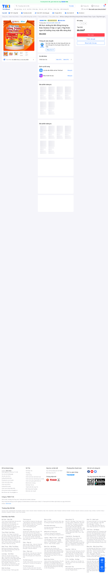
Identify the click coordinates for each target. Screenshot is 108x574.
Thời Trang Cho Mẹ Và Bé (8, 521)
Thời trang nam (27, 529)
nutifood (64, 510)
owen (27, 510)
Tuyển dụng (29, 474)
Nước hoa (7, 563)
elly (44, 510)
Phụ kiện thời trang (49, 525)
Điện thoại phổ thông (9, 549)
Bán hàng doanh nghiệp (31, 489)
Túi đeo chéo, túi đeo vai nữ (29, 561)
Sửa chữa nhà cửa (51, 549)
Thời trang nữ (27, 519)
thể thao (50, 9)
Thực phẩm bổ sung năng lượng (96, 541)
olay (90, 510)
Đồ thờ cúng (50, 555)
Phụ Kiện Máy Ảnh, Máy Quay (94, 548)
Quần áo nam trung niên (32, 538)
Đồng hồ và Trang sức (50, 531)
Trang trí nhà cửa (48, 548)
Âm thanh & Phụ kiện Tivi (93, 521)
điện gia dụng (18, 9)
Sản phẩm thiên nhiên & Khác (10, 560)
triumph (59, 510)
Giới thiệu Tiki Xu (30, 485)
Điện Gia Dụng (6, 568)
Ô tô (74, 562)
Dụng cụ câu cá (93, 536)
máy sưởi (89, 561)
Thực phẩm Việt (14, 535)
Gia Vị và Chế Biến (51, 563)
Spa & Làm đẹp (75, 552)
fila (20, 512)
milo (47, 510)
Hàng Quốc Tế (69, 519)
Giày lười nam (26, 553)
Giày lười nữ (35, 547)
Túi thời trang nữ (28, 560)
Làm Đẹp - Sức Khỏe (8, 554)
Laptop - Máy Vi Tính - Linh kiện (53, 537)
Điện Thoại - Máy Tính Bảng (10, 546)
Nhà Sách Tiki (69, 566)
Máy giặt (91, 524)
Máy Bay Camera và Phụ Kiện (96, 555)
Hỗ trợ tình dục (13, 563)
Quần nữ (33, 521)
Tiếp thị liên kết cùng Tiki (32, 487)
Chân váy (33, 524)
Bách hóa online (73, 528)
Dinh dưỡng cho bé (9, 525)
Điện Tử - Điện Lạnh (92, 519)
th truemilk (18, 510)
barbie (23, 510)
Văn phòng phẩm (78, 568)
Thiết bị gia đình (15, 570)
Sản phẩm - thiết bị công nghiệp (75, 530)
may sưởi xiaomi (94, 565)
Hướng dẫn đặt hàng (6, 478)
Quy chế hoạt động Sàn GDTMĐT (54, 470)
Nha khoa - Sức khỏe (74, 555)
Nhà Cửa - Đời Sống (50, 546)
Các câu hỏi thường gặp (7, 474)
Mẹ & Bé (75, 526)
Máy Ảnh (99, 556)
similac (94, 510)
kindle (68, 510)
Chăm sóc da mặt (6, 555)
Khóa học (78, 551)
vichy (17, 512)
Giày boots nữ (28, 547)
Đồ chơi (17, 521)
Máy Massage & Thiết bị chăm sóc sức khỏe (11, 559)
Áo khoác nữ (34, 522)
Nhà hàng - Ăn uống (73, 553)
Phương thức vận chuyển (8, 480)
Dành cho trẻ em (9, 541)
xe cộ (24, 9)
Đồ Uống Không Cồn (53, 566)
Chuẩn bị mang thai (9, 529)
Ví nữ (38, 561)
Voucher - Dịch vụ (70, 549)
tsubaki (23, 512)
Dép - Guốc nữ (33, 544)
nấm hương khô (64, 9)
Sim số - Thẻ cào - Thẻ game (78, 556)
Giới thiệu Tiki (29, 470)
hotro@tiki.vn (14, 490)
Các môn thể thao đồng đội (96, 538)
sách (45, 9)
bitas (102, 510)
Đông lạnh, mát (12, 536)
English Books (73, 570)
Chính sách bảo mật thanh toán (33, 476)
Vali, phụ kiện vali (59, 522)
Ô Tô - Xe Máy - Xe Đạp (72, 559)
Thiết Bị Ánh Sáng (96, 549)
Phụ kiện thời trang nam (53, 528)
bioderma (40, 510)
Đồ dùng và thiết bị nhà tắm (54, 552)
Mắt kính (57, 527)
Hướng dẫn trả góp (6, 486)
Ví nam (24, 568)
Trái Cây (4, 534)
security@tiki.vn (14, 492)
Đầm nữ (28, 521)
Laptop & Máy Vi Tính (77, 529)
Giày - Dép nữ (27, 542)
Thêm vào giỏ (90, 39)
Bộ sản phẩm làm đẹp (10, 564)
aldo (56, 510)
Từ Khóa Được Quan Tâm (94, 559)
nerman (73, 510)
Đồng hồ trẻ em (60, 534)
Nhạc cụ (56, 555)
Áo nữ (24, 521)
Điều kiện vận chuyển (31, 491)
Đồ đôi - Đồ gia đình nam (34, 535)
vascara (4, 510)
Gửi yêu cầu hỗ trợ (6, 476)
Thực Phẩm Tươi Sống (8, 532)
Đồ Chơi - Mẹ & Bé (7, 519)
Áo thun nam (26, 531)
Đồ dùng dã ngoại (96, 532)
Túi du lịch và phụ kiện (52, 521)
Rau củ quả (7, 535)
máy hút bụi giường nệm (96, 567)
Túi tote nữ (32, 563)
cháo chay (56, 9)
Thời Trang (78, 521)
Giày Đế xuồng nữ (32, 548)
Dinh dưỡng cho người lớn (10, 526)
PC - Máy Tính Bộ (51, 543)
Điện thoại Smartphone (7, 548)
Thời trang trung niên (31, 526)
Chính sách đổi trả (6, 484)
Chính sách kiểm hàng (7, 482)
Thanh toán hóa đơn (70, 551)
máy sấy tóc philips (97, 562)
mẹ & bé (29, 9)
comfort (98, 510)
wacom (77, 510)
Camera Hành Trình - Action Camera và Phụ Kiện (96, 551)
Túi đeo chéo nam (31, 568)
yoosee (86, 510)
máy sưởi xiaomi (98, 566)
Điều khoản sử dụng (30, 483)
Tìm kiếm (71, 6)
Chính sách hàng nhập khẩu (8, 488)
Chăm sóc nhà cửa (10, 543)
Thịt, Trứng (9, 534)
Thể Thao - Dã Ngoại (93, 529)
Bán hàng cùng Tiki (51, 472)
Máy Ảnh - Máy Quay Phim (94, 546)
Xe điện (80, 561)
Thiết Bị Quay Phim (95, 555)
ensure (31, 510)
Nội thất (51, 551)
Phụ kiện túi (38, 563)
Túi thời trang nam (28, 566)
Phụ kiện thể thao (96, 534)
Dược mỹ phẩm (15, 565)
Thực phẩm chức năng (9, 557)
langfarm (9, 512)
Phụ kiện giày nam (30, 555)
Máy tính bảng (8, 551)
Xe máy (70, 562)
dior (7, 510)
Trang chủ (86, 6)
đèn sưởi (94, 561)
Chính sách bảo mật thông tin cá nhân (35, 478)
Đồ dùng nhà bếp (6, 570)
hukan (13, 512)
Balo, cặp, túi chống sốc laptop (54, 522)
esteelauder (12, 510)
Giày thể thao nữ (99, 541)
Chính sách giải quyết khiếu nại (33, 481)
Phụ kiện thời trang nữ (49, 527)
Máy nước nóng (96, 525)
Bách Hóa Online (49, 559)
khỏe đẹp (35, 9)
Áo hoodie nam (29, 534)
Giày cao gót (26, 544)
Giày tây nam (33, 553)
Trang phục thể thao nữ (92, 531)
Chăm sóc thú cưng (49, 561)
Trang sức (46, 533)
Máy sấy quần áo (94, 526)
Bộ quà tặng (51, 568)
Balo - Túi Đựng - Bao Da (96, 552)
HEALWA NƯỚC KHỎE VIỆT (53, 23)
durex (35, 510)
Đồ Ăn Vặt (49, 565)
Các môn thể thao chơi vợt (96, 539)
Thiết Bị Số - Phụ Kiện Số (72, 536)
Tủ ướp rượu (102, 526)
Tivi (90, 525)
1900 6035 (8, 503)
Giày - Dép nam (27, 551)
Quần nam (32, 531)
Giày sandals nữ (31, 545)
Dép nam (30, 554)
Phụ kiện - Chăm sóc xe (71, 561)
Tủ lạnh (91, 522)
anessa (82, 510)
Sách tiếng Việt (69, 568)
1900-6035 (8, 470)
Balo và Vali (47, 519)
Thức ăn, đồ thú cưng (9, 542)
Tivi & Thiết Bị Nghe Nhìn (74, 531)
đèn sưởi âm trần (94, 570)
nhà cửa (41, 9)
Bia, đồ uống (7, 539)
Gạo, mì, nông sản (9, 538)
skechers (51, 510)
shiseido (4, 512)
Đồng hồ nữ (52, 533)
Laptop (58, 543)
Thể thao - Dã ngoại (72, 524)
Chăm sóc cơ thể (9, 558)
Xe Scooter (78, 562)
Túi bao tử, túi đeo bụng (36, 569)
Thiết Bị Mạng (52, 542)
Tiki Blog (28, 472)
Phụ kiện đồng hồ (51, 534)
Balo (45, 521)
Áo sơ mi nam (32, 532)
